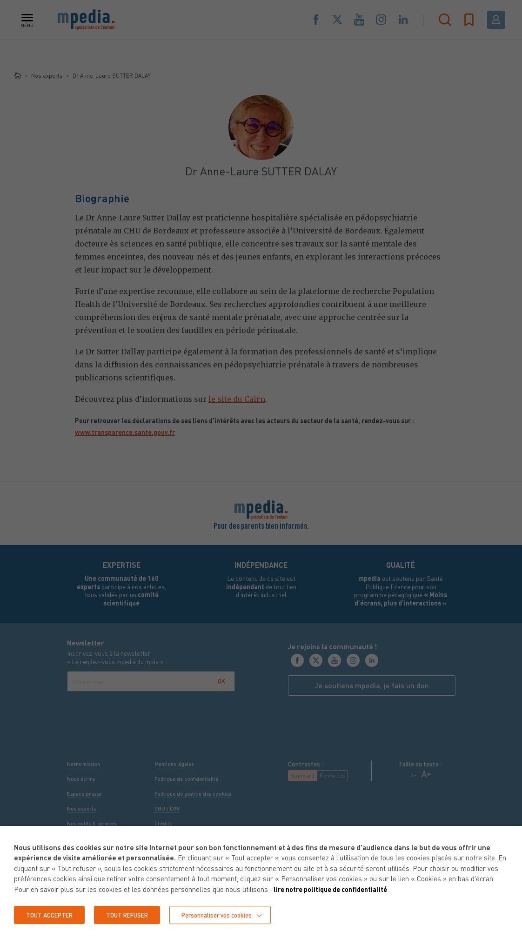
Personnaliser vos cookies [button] (230, 915)
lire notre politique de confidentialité (335, 888)
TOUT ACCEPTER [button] (52, 915)
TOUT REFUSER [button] (135, 915)
